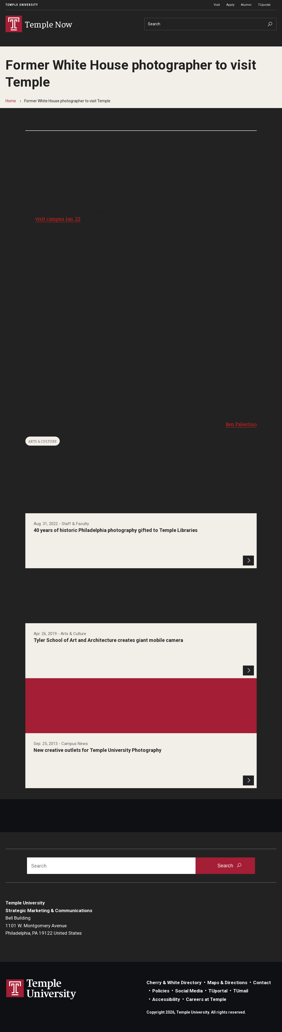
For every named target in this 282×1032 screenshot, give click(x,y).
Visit (217, 5)
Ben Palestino (241, 424)
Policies (160, 991)
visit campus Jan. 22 (57, 218)
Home (11, 101)
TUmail (240, 991)
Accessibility (166, 999)
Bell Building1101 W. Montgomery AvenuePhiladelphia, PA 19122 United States (44, 925)
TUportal (264, 5)
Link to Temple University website (41, 989)
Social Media (189, 991)
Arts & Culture (42, 441)
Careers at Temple (206, 999)
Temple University (22, 5)
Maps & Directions (227, 982)
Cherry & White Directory (174, 982)
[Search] (210, 24)
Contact (262, 982)
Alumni (246, 5)
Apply (230, 5)
